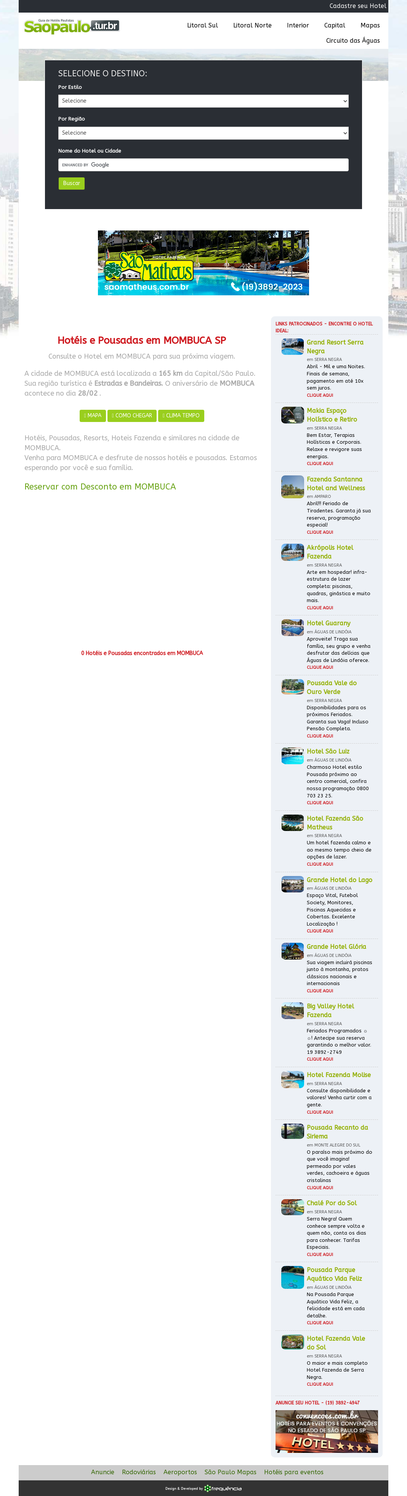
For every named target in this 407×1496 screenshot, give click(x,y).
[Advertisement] (142, 573)
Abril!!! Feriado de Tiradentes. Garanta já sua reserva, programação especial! (339, 514)
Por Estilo (70, 87)
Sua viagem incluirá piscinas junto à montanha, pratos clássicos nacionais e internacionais (339, 973)
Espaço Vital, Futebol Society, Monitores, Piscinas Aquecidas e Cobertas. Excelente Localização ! (332, 909)
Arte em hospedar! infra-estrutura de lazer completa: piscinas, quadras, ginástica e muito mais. (338, 586)
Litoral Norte (252, 25)
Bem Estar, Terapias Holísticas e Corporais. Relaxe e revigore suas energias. (334, 445)
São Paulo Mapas (230, 1472)
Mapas (370, 25)
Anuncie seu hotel (297, 1403)
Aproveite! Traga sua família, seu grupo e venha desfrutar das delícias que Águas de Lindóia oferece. (338, 649)
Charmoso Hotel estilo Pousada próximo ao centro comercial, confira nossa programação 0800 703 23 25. (338, 781)
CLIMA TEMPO (181, 415)
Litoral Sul (202, 25)
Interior (298, 25)
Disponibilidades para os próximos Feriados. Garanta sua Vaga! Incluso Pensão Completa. (338, 718)
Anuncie (102, 1472)
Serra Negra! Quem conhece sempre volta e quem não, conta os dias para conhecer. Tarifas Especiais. (336, 1233)
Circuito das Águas (353, 40)
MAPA (92, 415)
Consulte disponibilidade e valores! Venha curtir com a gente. (339, 1098)
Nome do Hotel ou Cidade (89, 151)
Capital (334, 25)
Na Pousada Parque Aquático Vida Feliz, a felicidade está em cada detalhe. (336, 1305)
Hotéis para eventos (294, 1472)
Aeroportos (180, 1472)
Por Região (71, 119)
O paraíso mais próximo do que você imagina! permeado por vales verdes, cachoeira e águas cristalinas (339, 1166)
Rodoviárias (139, 1472)
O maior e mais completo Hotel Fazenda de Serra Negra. (337, 1370)
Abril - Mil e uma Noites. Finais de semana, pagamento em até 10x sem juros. (336, 377)
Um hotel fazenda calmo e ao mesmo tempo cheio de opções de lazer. (339, 850)
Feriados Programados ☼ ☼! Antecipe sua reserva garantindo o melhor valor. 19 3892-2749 (339, 1041)
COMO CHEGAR (132, 415)
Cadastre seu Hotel (358, 6)
